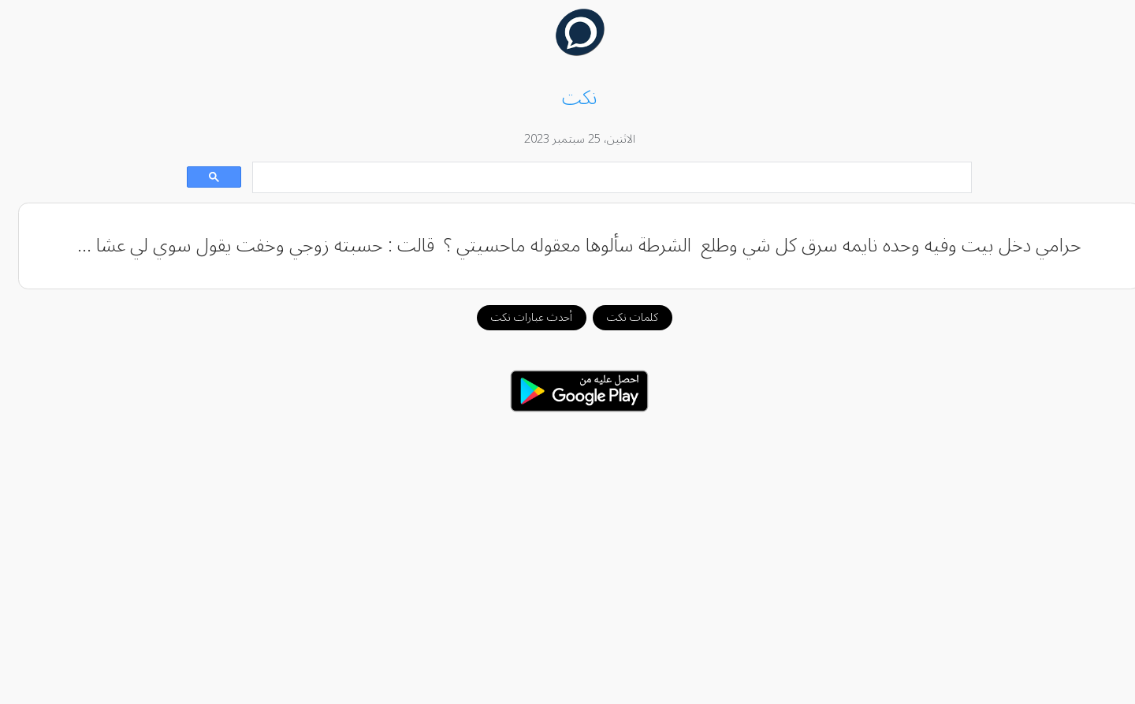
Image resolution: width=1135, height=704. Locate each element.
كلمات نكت (620, 317)
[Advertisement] (567, 549)
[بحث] (601, 177)
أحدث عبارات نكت (519, 317)
